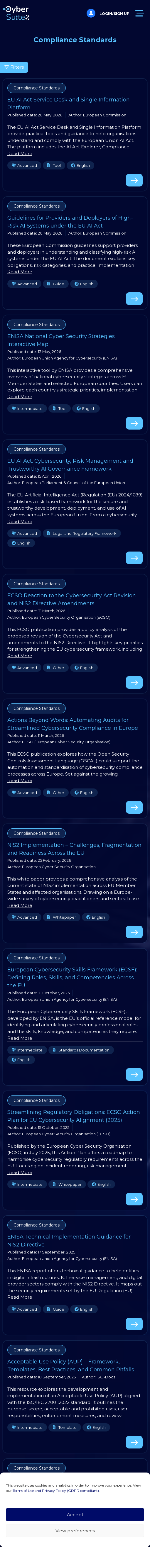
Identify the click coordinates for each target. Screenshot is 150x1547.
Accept (75, 1514)
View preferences (75, 1531)
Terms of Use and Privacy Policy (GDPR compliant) (56, 1490)
